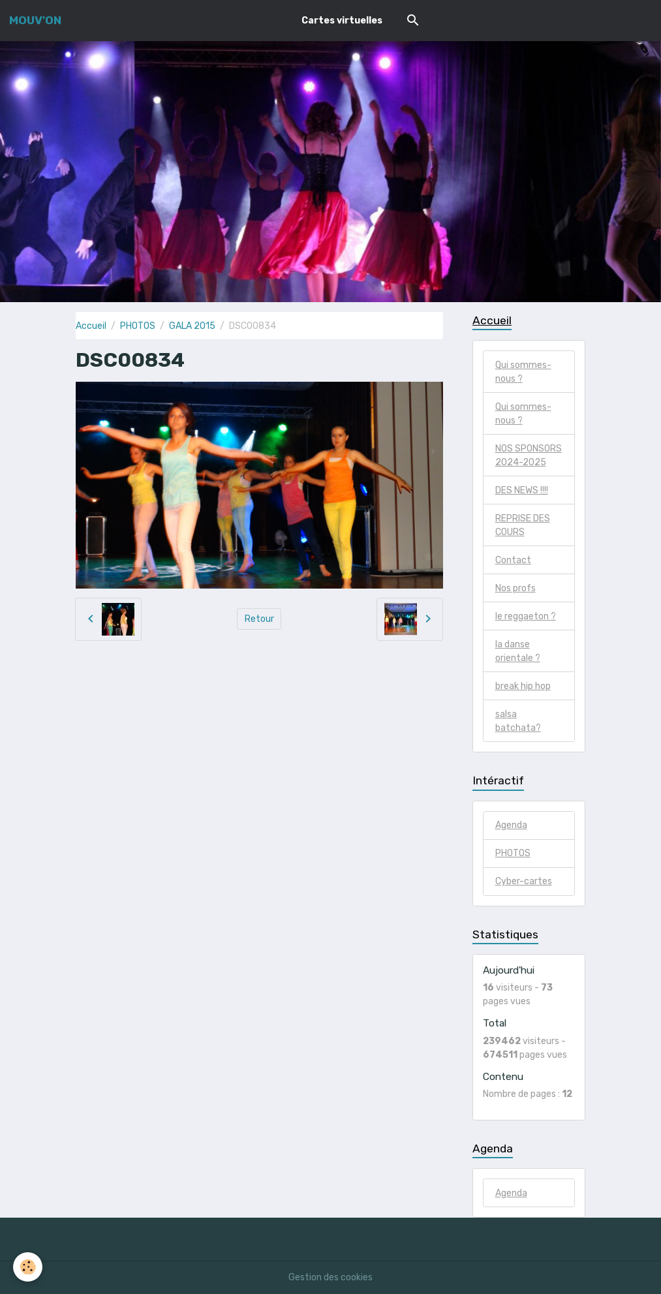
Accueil (91, 325)
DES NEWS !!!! (521, 490)
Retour (259, 618)
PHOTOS (137, 325)
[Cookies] (27, 1267)
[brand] (35, 20)
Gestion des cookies (330, 1277)
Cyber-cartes (523, 881)
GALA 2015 (192, 325)
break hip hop (523, 686)
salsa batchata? (518, 721)
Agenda (511, 825)
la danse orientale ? (517, 651)
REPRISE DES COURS (522, 525)
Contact (513, 560)
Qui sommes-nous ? (523, 372)
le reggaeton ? (525, 616)
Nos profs (515, 588)
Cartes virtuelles (341, 20)
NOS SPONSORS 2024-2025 (528, 455)
